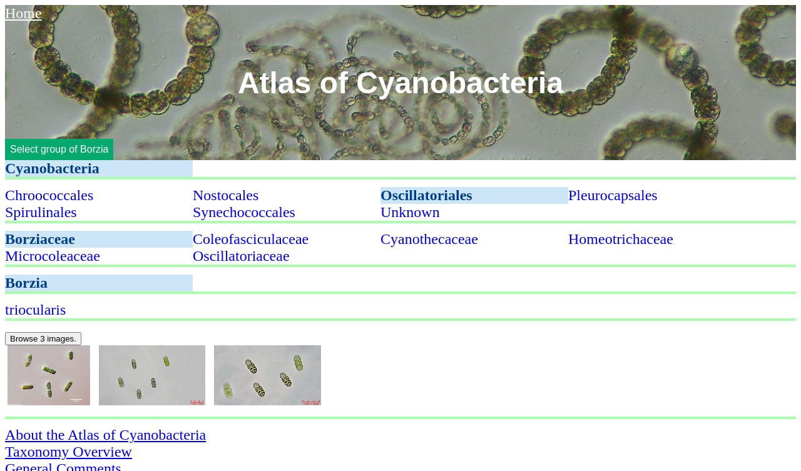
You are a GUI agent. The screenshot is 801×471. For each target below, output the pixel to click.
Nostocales (225, 195)
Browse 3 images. (43, 338)
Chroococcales (49, 195)
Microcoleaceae (52, 256)
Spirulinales (41, 212)
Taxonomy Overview (68, 451)
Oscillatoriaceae (241, 256)
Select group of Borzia (59, 149)
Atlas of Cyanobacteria (400, 82)
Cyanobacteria (52, 168)
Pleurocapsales (613, 195)
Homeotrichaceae (620, 239)
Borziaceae (40, 239)
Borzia (26, 283)
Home (23, 13)
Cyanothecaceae (429, 239)
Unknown (410, 212)
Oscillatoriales (426, 195)
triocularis (35, 309)
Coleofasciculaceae (251, 239)
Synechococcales (244, 212)
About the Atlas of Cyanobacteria (105, 435)
